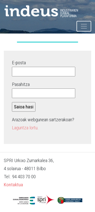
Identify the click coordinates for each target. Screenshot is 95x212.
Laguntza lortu (24, 128)
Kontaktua (13, 185)
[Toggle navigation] (84, 26)
